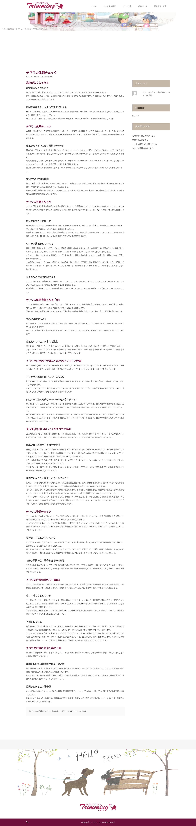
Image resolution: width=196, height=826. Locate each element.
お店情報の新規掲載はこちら (143, 136)
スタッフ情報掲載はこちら (142, 148)
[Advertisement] (98, 49)
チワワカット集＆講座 (45, 77)
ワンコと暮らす (81, 711)
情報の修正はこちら (140, 140)
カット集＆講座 (109, 6)
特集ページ (142, 6)
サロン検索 (127, 6)
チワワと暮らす (69, 711)
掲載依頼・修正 (160, 6)
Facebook (140, 108)
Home (94, 6)
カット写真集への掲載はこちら (144, 144)
